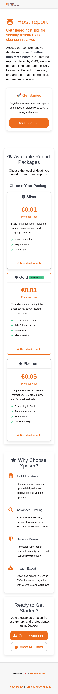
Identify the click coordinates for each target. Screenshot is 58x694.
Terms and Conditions (38, 686)
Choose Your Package (29, 186)
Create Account (29, 122)
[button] (54, 4)
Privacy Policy (15, 686)
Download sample (29, 263)
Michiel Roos (37, 673)
